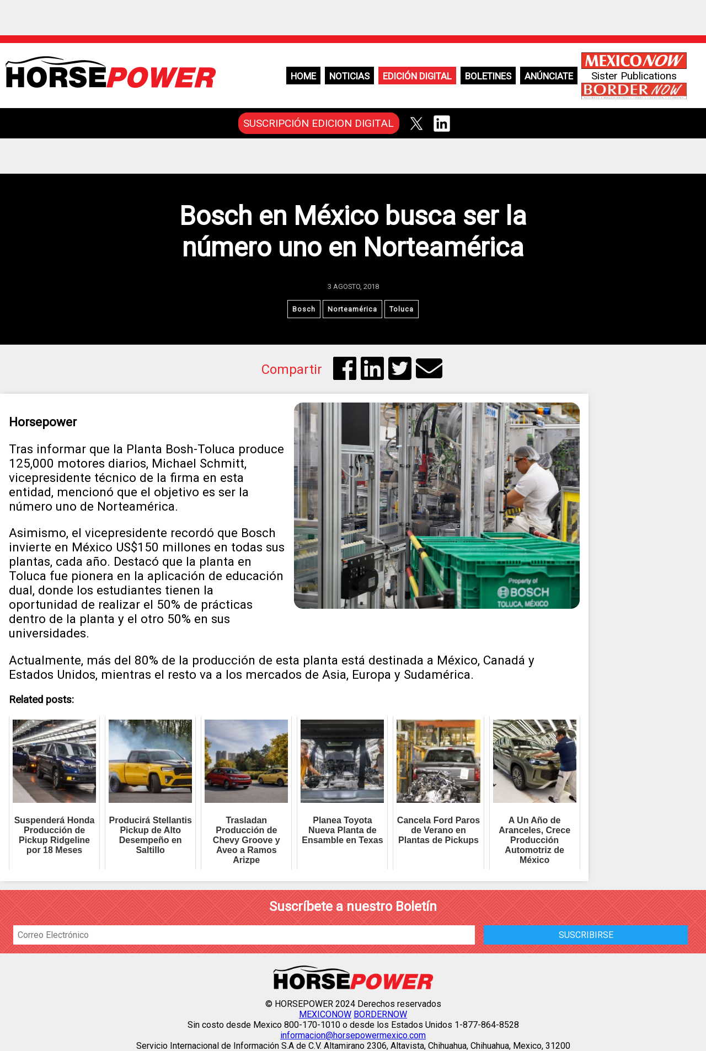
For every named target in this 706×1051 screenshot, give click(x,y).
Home (303, 76)
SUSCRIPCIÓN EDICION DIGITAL (318, 123)
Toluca (401, 309)
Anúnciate (549, 76)
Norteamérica (352, 309)
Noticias (349, 76)
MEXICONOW (325, 1014)
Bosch (303, 309)
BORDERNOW (380, 1014)
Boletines (488, 76)
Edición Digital (417, 76)
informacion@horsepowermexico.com (353, 1035)
